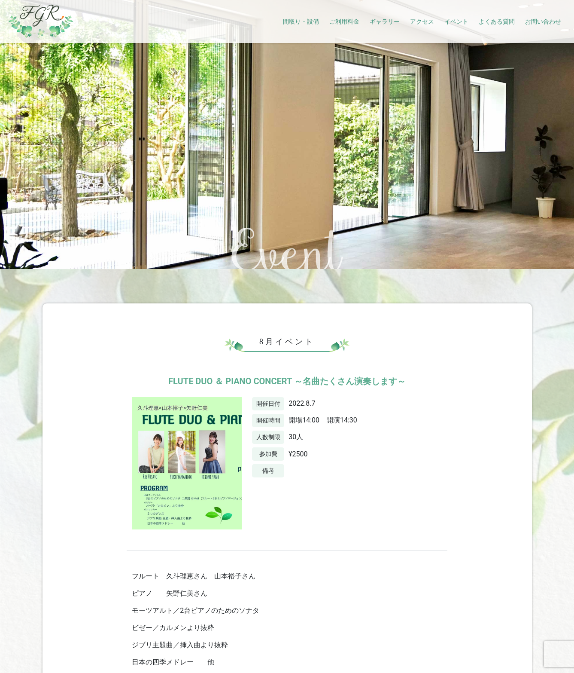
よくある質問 (497, 21)
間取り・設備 (301, 21)
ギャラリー (385, 21)
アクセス (422, 21)
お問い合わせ (543, 21)
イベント (456, 21)
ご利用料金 (344, 21)
